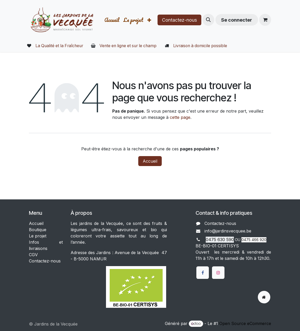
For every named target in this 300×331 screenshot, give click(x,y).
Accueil (150, 161)
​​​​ (255, 231)
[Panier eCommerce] (265, 20)
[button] (208, 20)
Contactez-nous (179, 20)
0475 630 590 (220, 239)
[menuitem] (111, 20)
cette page (180, 117)
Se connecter (236, 20)
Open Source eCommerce (245, 323)
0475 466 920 (253, 239)
